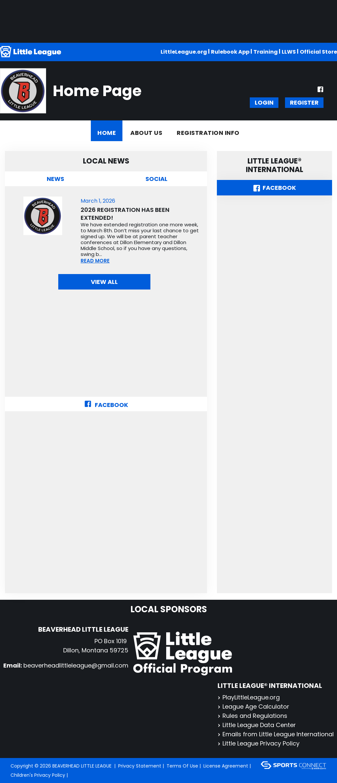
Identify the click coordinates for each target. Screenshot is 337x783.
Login (264, 102)
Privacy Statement (139, 766)
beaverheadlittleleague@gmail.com (75, 665)
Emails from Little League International (276, 734)
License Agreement (225, 766)
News (55, 179)
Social (156, 179)
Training (265, 52)
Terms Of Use (182, 766)
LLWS (289, 52)
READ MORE (95, 260)
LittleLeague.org (184, 52)
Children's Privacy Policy (38, 775)
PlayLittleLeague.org (249, 697)
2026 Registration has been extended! (125, 214)
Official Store (318, 52)
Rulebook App (230, 52)
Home (106, 133)
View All (104, 282)
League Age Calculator (253, 706)
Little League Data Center (257, 725)
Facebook (106, 405)
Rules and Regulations (252, 716)
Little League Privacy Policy (258, 743)
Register (304, 102)
